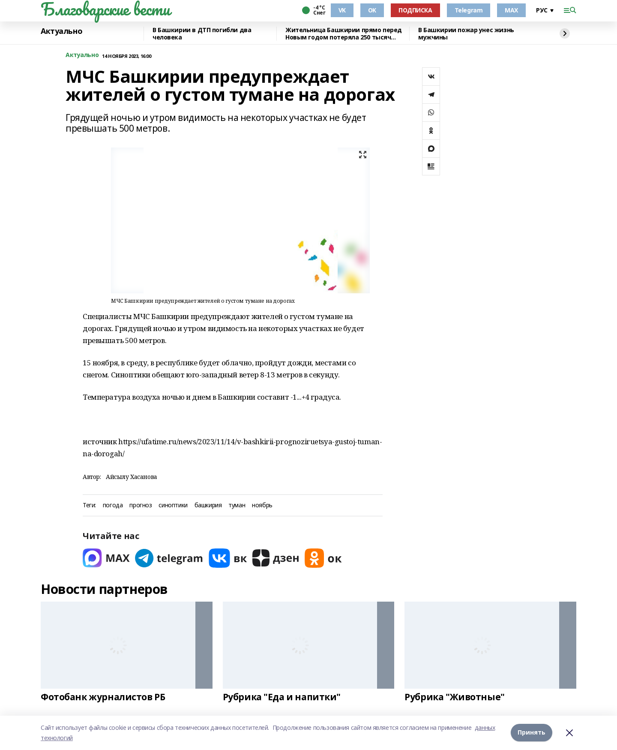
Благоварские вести (105, 9)
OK (372, 10)
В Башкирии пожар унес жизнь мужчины (466, 34)
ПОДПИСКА (415, 10)
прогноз (140, 505)
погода (113, 505)
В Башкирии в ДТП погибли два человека (202, 34)
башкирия (208, 505)
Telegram (469, 10)
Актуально (61, 31)
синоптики (173, 505)
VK (342, 10)
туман (236, 505)
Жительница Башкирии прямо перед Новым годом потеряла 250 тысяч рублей (343, 34)
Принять (531, 733)
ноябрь (262, 505)
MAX (511, 10)
